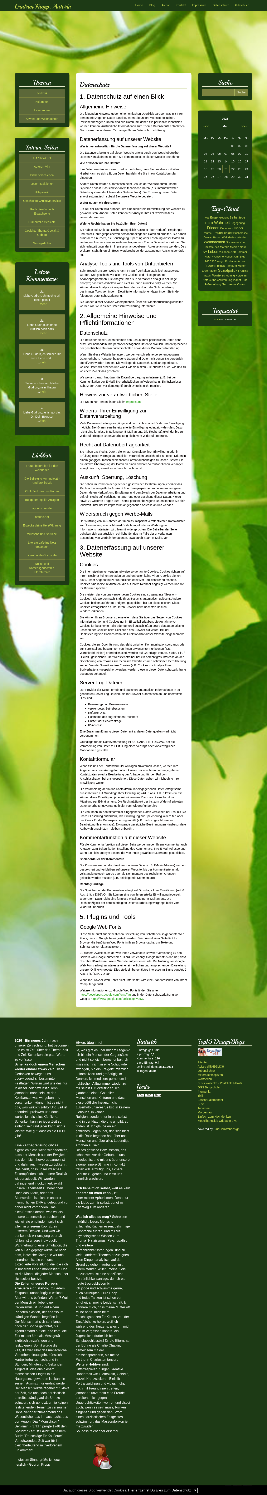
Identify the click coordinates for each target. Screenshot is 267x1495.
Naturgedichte (42, 243)
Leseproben (42, 110)
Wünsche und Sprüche (42, 534)
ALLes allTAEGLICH (211, 1066)
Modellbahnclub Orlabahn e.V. (217, 1120)
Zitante (202, 1062)
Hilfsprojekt (42, 192)
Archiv (165, 5)
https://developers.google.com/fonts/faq (105, 994)
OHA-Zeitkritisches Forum (42, 491)
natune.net (42, 517)
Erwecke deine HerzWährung (42, 525)
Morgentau (205, 1112)
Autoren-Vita (42, 166)
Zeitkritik (42, 93)
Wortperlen (205, 1079)
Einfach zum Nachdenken (214, 1116)
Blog (152, 5)
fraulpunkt (204, 1091)
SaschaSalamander (210, 1100)
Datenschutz (221, 5)
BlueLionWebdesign (226, 1129)
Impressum (199, 5)
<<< (206, 126)
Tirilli (201, 1095)
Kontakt (181, 5)
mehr (43, 304)
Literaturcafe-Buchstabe (42, 555)
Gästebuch (242, 5)
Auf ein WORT (42, 158)
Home (139, 5)
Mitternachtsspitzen (210, 1075)
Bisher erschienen (42, 175)
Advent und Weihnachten (42, 119)
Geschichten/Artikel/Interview (42, 200)
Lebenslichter (206, 1070)
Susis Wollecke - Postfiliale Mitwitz (220, 1083)
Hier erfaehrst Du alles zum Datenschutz (159, 1490)
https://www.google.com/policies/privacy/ (117, 998)
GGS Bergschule (209, 1087)
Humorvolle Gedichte (42, 222)
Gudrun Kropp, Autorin (43, 6)
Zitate (217, 319)
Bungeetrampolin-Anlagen (42, 499)
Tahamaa (204, 1108)
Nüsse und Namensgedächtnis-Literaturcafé (42, 568)
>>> (244, 126)
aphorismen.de (42, 508)
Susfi (201, 1104)
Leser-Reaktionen (42, 183)
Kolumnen (42, 101)
